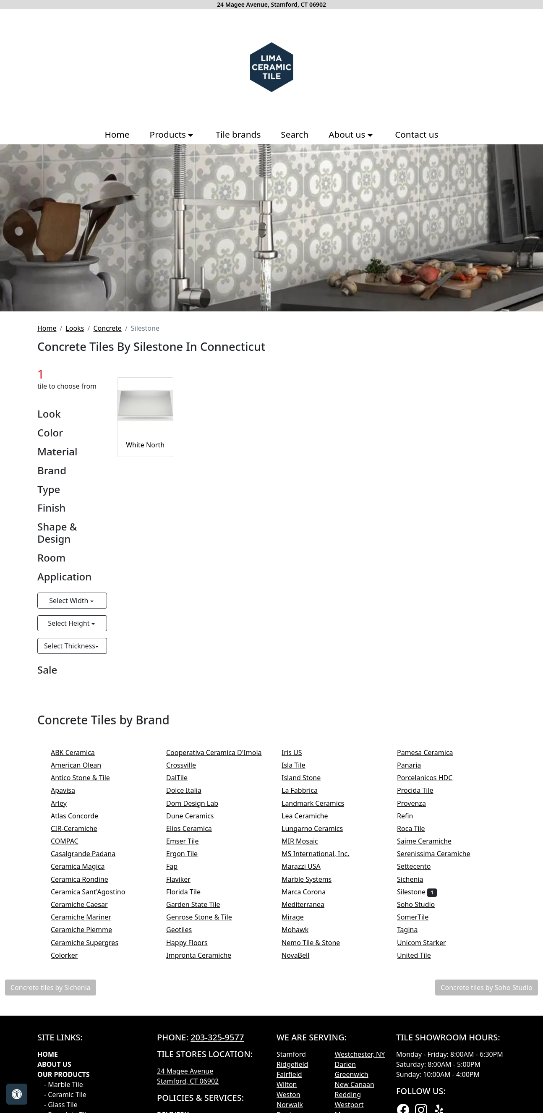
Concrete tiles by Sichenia (50, 987)
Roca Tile (418, 828)
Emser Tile (191, 841)
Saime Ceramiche (430, 841)
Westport (349, 1104)
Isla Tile (300, 765)
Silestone (417, 891)
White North (145, 444)
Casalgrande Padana (90, 853)
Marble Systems (314, 879)
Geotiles (186, 929)
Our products (63, 1074)
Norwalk (290, 1104)
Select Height (69, 623)
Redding (348, 1094)
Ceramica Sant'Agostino (95, 891)
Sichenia (417, 879)
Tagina (414, 929)
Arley (66, 803)
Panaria (414, 765)
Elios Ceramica (196, 828)
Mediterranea (310, 904)
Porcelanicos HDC (432, 777)
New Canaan (354, 1084)
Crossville (188, 765)
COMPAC (70, 841)
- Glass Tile (61, 1104)
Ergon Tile (188, 853)
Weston (288, 1094)
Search (294, 134)
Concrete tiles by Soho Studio (487, 987)
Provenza (418, 803)
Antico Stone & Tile (86, 777)
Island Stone (307, 777)
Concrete (107, 328)
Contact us (416, 134)
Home (116, 134)
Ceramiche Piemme (88, 929)
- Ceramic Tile (65, 1094)
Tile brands (238, 134)
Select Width (69, 600)
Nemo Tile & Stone (318, 942)
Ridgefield (292, 1064)
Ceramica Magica (85, 866)
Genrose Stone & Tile (206, 917)
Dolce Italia (190, 790)
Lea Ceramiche (312, 815)
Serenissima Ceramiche (440, 853)
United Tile (421, 955)
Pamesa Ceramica (430, 752)
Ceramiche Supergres (91, 942)
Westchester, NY (360, 1054)
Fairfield (289, 1074)
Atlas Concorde (83, 815)
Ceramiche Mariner (86, 917)
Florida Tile (188, 891)
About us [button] (348, 134)
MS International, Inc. (322, 853)
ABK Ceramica (78, 752)
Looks (74, 328)
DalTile (185, 777)
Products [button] (169, 134)
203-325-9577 (217, 1037)
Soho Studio (421, 904)
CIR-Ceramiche (81, 828)
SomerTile (420, 917)
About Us (54, 1064)
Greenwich (351, 1074)
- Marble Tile (63, 1084)
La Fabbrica (307, 790)
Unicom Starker (428, 942)
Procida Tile (422, 790)
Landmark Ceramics (320, 803)
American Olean (83, 765)
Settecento (421, 866)
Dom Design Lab (199, 803)
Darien (345, 1064)
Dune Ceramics (195, 815)
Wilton (287, 1084)
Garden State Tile (200, 904)
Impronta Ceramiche (205, 955)
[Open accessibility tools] (16, 1094)
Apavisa (68, 790)
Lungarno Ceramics (319, 828)
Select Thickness (69, 646)
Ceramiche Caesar (86, 904)
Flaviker (183, 879)
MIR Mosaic (307, 841)
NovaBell (303, 955)
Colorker (71, 955)
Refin (412, 815)
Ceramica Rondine (88, 879)
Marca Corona (311, 891)
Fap (180, 866)
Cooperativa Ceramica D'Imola (222, 752)
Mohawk (302, 929)
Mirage (300, 917)
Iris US (300, 752)
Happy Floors (194, 942)
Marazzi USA (308, 866)
